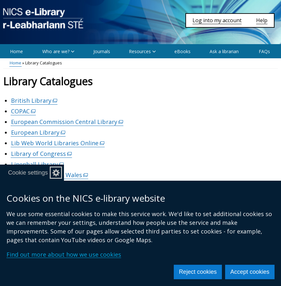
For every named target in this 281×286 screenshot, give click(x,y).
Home (16, 51)
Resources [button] (142, 51)
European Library (38, 133)
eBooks (182, 51)
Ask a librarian (224, 51)
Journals (101, 51)
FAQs (264, 51)
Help (261, 20)
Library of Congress (41, 154)
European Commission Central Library (67, 122)
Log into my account (217, 20)
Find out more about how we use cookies (63, 254)
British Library (34, 101)
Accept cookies (249, 272)
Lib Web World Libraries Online (58, 143)
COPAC (23, 111)
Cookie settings (28, 172)
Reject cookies (198, 272)
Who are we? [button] (58, 51)
